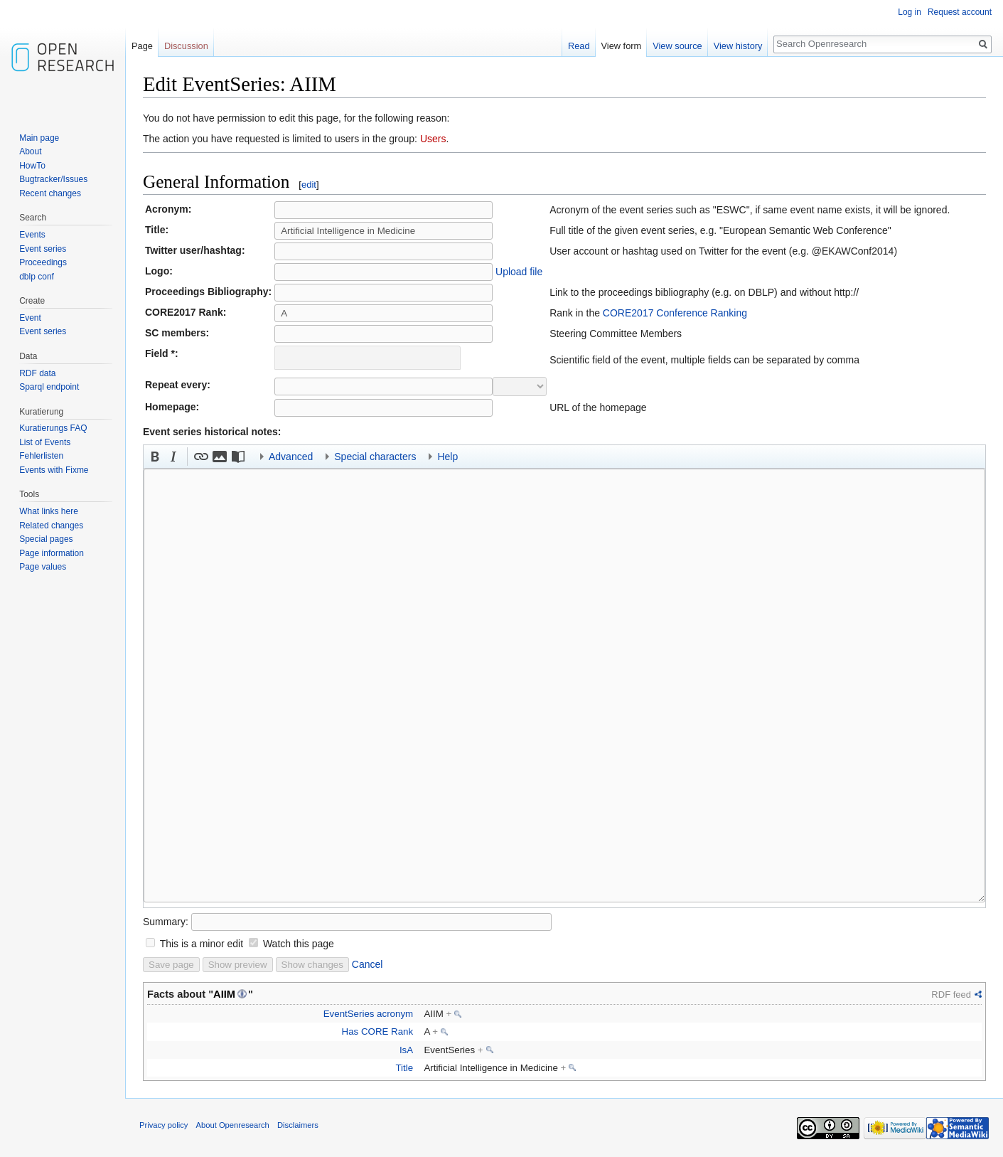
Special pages (46, 539)
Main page (39, 138)
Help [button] (447, 456)
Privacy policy (163, 1125)
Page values (42, 567)
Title (404, 1067)
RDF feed (951, 994)
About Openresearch (232, 1125)
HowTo (32, 166)
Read (579, 46)
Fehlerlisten (41, 456)
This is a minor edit (201, 943)
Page (142, 46)
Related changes (51, 525)
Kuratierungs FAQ (53, 428)
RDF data (37, 373)
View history (738, 46)
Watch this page (298, 943)
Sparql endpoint (49, 387)
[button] (155, 456)
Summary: (165, 921)
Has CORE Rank (378, 1031)
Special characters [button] (375, 456)
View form (621, 46)
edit (308, 184)
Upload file (518, 271)
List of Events (44, 442)
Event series (42, 249)
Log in (909, 12)
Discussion (186, 46)
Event (30, 318)
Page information (51, 553)
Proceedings (43, 262)
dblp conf (36, 277)
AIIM (224, 994)
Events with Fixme (53, 470)
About (30, 151)
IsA (406, 1050)
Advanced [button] (291, 456)
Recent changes (50, 193)
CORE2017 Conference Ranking (675, 313)
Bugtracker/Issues (53, 179)
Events (32, 235)
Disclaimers (297, 1125)
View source (677, 46)
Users (433, 138)
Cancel (367, 964)
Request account (960, 12)
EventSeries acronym (368, 1013)
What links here (48, 511)
